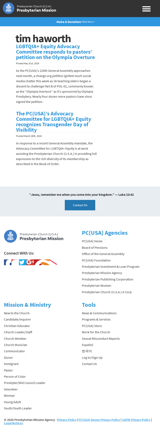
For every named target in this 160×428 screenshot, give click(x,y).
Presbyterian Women (96, 285)
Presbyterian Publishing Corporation (107, 279)
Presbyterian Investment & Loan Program (110, 266)
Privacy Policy (66, 420)
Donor (8, 357)
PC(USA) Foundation (96, 260)
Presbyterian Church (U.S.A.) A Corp (107, 292)
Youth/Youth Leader (18, 408)
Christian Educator (17, 326)
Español (87, 345)
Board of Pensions (95, 247)
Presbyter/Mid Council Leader (24, 383)
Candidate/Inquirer (17, 319)
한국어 (87, 351)
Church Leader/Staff (18, 332)
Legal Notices (13, 423)
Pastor (8, 370)
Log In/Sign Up (92, 357)
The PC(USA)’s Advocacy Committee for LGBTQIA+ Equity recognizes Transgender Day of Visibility (53, 121)
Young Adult (12, 402)
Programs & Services (96, 319)
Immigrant (11, 364)
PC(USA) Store (92, 326)
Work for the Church (96, 332)
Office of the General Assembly (103, 254)
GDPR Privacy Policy (136, 420)
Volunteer (11, 389)
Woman (9, 395)
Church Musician (15, 345)
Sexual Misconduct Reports (101, 338)
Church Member (15, 338)
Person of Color (15, 376)
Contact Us (80, 205)
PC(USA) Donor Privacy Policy (99, 420)
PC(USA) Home (92, 241)
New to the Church (17, 313)
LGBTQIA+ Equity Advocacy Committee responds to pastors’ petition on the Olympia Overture (55, 52)
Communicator (14, 351)
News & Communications (99, 313)
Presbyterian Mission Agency (102, 273)
